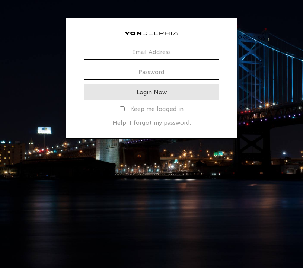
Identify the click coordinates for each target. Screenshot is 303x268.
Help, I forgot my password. (151, 122)
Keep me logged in (152, 108)
